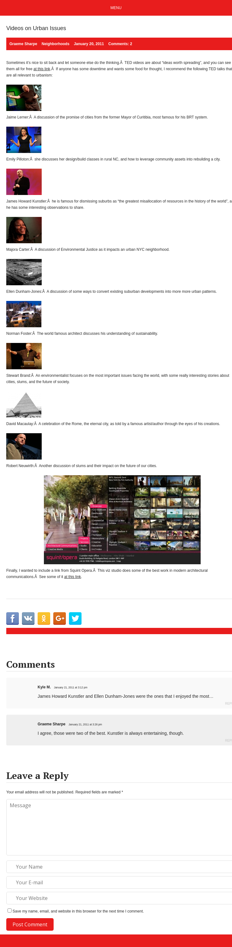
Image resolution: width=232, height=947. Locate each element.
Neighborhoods (56, 44)
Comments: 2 (120, 44)
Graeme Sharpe (52, 724)
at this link (42, 69)
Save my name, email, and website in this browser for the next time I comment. (78, 911)
